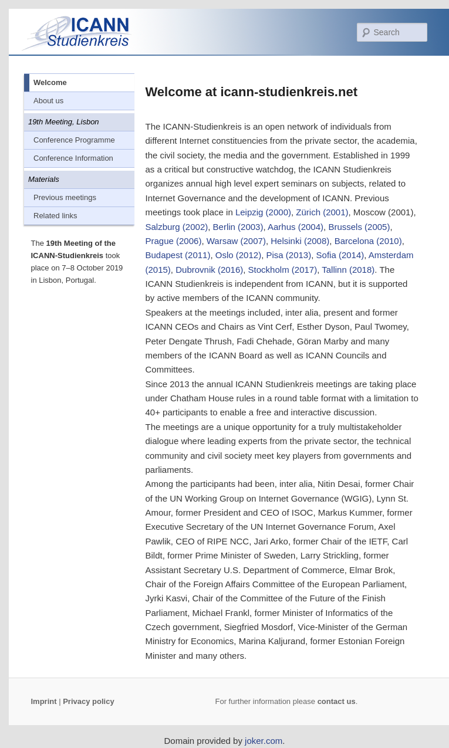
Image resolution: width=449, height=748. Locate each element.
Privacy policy (88, 701)
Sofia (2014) (340, 255)
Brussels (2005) (359, 227)
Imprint (44, 701)
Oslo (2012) (238, 255)
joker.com (263, 741)
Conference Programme (74, 140)
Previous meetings (64, 197)
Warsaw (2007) (236, 241)
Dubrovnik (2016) (209, 270)
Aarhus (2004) (295, 227)
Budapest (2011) (178, 255)
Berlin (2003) (238, 227)
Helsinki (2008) (300, 241)
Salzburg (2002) (177, 227)
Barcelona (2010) (368, 241)
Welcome (50, 82)
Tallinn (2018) (348, 270)
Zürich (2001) (322, 212)
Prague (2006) (174, 241)
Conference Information (73, 158)
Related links (55, 215)
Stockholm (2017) (283, 270)
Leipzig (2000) (263, 212)
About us (48, 100)
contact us (337, 701)
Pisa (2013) (288, 255)
